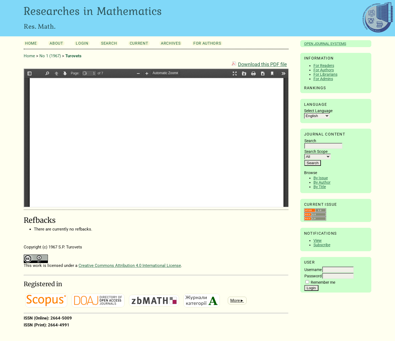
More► (237, 300)
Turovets (73, 55)
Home (31, 43)
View (317, 240)
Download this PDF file (262, 64)
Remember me (323, 282)
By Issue (320, 178)
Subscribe (321, 245)
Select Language (318, 111)
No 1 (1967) (50, 55)
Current (139, 43)
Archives (170, 43)
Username (313, 269)
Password (313, 276)
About (56, 43)
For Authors (323, 70)
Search (109, 43)
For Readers (323, 65)
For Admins (323, 79)
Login (82, 43)
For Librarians (325, 74)
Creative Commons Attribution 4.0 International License (130, 265)
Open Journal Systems (325, 44)
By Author (322, 182)
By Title (319, 187)
